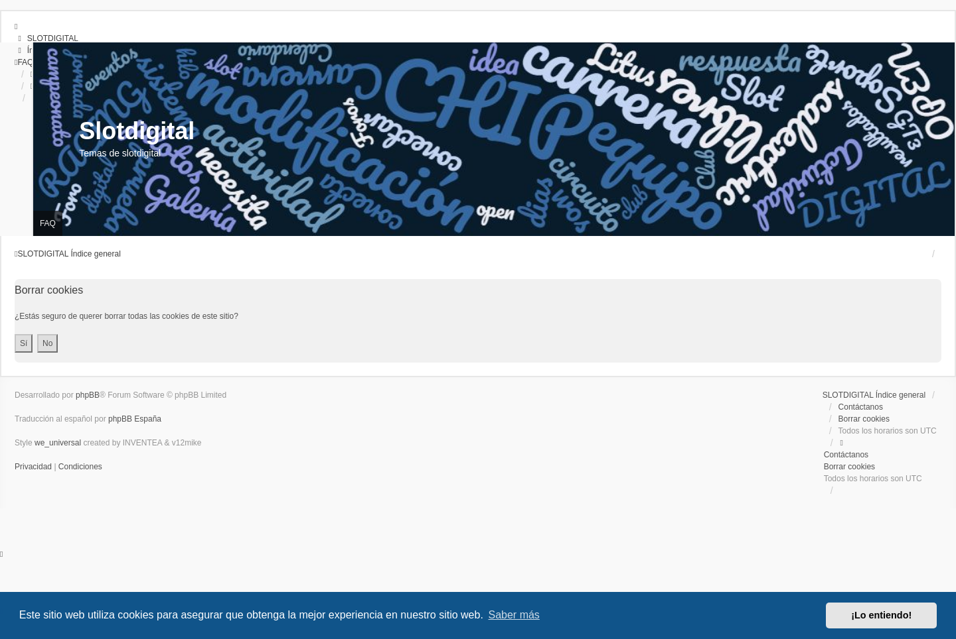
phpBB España (134, 419)
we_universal (58, 442)
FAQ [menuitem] (48, 223)
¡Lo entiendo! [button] (881, 615)
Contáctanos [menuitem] (860, 407)
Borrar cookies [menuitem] (864, 419)
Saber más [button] (514, 614)
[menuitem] (46, 38)
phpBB (88, 395)
